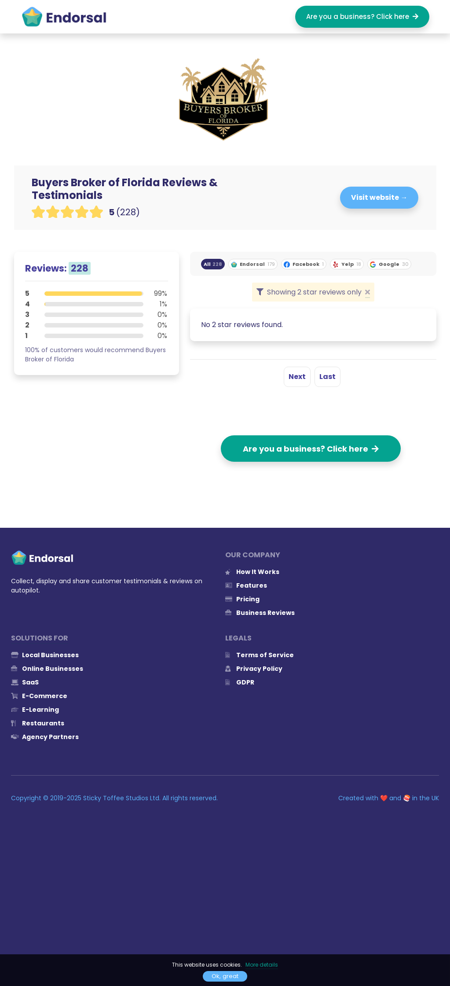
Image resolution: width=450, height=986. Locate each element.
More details (261, 964)
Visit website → (379, 197)
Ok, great (225, 976)
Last (327, 377)
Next (297, 377)
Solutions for (39, 638)
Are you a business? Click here (362, 16)
